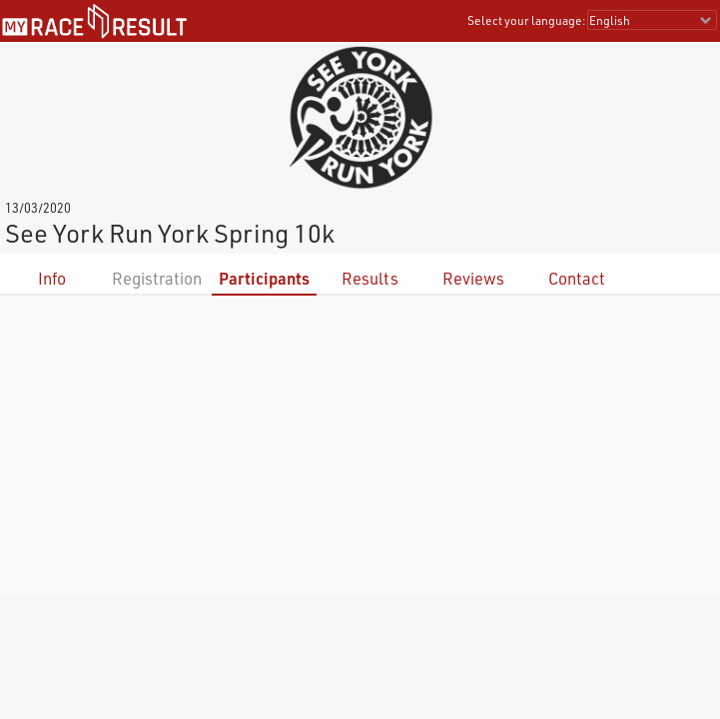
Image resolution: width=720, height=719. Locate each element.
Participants (264, 278)
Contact (576, 278)
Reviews (473, 278)
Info (52, 278)
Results (370, 278)
